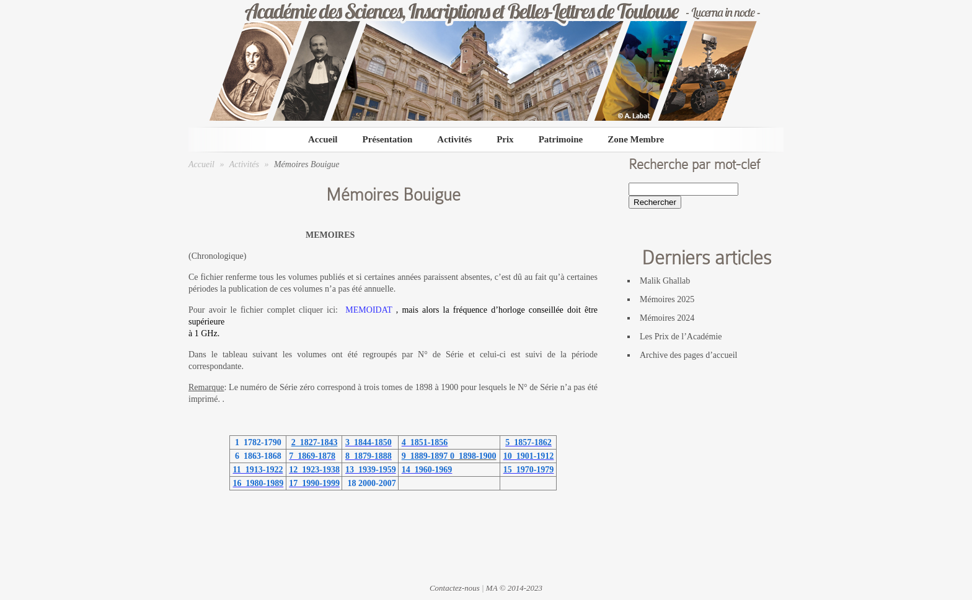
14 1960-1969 (427, 469)
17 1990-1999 (314, 483)
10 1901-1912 (528, 456)
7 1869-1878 (312, 456)
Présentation (387, 139)
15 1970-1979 (528, 469)
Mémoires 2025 (667, 299)
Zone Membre (636, 139)
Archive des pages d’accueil (688, 355)
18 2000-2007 (370, 483)
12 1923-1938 (314, 469)
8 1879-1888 (368, 456)
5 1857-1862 (528, 442)
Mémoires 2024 (667, 318)
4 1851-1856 (425, 442)
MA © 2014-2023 (514, 588)
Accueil (322, 139)
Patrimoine (561, 139)
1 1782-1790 (256, 442)
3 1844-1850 (368, 442)
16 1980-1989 (258, 483)
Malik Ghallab (665, 280)
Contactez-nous (455, 588)
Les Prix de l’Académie (681, 336)
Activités (454, 139)
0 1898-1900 (473, 456)
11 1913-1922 (258, 469)
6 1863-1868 (256, 456)
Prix (505, 139)
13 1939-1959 (370, 469)
